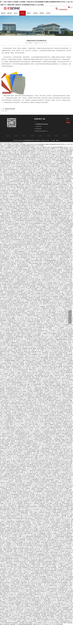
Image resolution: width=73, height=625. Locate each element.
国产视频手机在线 (46, 361)
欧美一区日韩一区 (65, 446)
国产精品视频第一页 (64, 184)
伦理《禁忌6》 (33, 609)
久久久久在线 (6, 263)
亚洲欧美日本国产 (67, 315)
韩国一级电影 (20, 573)
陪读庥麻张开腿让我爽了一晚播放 (30, 457)
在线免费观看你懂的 (21, 414)
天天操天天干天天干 (26, 350)
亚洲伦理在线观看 (16, 597)
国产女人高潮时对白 (68, 406)
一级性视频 (32, 573)
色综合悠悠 (54, 269)
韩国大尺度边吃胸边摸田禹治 (66, 230)
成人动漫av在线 (64, 448)
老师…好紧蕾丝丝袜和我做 (23, 153)
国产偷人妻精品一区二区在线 (16, 263)
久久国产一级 (31, 247)
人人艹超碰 (65, 472)
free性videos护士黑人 (21, 412)
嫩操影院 (21, 269)
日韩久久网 (27, 318)
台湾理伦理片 (38, 610)
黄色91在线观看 (66, 457)
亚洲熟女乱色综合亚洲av (25, 148)
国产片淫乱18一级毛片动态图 (44, 190)
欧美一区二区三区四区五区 (39, 159)
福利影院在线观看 (33, 554)
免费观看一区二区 (27, 502)
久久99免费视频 (61, 229)
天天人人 (11, 251)
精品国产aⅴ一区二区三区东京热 (17, 248)
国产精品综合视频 (28, 403)
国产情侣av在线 (20, 540)
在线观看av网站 (41, 326)
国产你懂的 (14, 452)
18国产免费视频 (66, 367)
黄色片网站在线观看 (34, 238)
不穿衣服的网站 (27, 352)
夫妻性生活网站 (52, 171)
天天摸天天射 (31, 429)
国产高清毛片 (63, 414)
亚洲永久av (13, 209)
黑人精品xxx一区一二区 (22, 339)
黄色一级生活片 (10, 448)
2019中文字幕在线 (9, 296)
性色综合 (10, 244)
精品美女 (47, 434)
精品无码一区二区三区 (63, 437)
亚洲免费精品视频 (32, 381)
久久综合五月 (54, 600)
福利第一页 (10, 503)
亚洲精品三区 (55, 399)
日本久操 (27, 186)
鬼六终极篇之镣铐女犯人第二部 (37, 217)
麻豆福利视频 (45, 548)
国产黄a (41, 466)
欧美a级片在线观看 (49, 233)
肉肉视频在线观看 (65, 473)
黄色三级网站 (15, 192)
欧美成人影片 (48, 604)
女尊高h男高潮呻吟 (68, 177)
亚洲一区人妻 (27, 250)
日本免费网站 (62, 464)
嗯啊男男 (47, 385)
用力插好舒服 (13, 309)
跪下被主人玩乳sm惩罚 (13, 269)
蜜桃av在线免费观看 (44, 415)
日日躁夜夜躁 (45, 442)
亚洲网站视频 (39, 265)
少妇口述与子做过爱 (6, 151)
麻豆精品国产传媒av (26, 253)
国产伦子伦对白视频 (36, 160)
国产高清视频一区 (21, 542)
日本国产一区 (36, 229)
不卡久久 (48, 335)
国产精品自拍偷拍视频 (8, 175)
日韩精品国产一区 (45, 487)
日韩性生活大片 (45, 227)
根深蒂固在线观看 (27, 376)
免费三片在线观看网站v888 (32, 282)
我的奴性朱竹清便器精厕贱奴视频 (63, 299)
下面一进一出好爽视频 (8, 321)
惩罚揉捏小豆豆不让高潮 (58, 242)
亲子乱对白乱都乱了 (25, 513)
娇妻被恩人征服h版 (41, 175)
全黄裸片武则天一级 (58, 445)
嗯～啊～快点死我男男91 (25, 209)
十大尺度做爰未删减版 (64, 276)
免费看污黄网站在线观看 (20, 431)
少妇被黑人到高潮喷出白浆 (10, 610)
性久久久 (5, 345)
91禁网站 (15, 566)
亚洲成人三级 (13, 262)
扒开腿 (70, 192)
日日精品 (54, 175)
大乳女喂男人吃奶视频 (67, 239)
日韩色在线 (66, 168)
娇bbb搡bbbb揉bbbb (27, 308)
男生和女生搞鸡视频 (26, 400)
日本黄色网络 (59, 232)
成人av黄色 (38, 296)
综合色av (56, 245)
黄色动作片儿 (4, 224)
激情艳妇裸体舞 (48, 557)
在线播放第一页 (41, 233)
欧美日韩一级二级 (56, 311)
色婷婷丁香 (56, 192)
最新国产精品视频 (18, 245)
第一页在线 (16, 600)
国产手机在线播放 (69, 360)
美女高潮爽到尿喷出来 (56, 493)
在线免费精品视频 (62, 218)
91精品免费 (44, 601)
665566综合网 (53, 430)
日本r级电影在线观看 (52, 367)
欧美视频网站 (13, 314)
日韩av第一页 (11, 560)
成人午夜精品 (69, 351)
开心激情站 (35, 300)
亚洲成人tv (50, 162)
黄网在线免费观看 (44, 357)
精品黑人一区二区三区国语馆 (36, 406)
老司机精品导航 (12, 163)
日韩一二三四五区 (18, 400)
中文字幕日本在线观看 (38, 177)
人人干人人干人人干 (11, 621)
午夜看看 (32, 174)
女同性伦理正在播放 (53, 352)
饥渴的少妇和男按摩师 (17, 218)
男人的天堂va (67, 186)
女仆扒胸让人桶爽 (67, 581)
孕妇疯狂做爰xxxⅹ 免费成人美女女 (11, 202)
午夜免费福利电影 (49, 575)
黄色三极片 (51, 294)
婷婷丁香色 (33, 254)
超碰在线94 (8, 411)
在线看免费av (23, 326)
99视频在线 (10, 153)
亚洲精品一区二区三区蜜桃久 (14, 324)
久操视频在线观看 (57, 426)
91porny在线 (33, 296)
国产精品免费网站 (45, 341)
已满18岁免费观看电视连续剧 (35, 341)
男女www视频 (13, 426)
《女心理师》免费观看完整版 (66, 181)
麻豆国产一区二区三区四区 (55, 278)
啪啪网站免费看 (20, 352)
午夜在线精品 (58, 400)
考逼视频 (19, 284)
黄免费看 (65, 348)
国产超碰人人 (36, 230)
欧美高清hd (12, 488)
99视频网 (34, 619)
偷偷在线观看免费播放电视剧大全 (11, 174)
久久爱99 (61, 211)
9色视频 (52, 539)
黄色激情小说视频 (64, 439)
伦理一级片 (48, 241)
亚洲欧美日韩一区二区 (48, 180)
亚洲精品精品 (55, 288)
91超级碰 (35, 196)
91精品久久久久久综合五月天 (44, 457)
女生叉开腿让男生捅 (61, 405)
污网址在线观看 (10, 279)
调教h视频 (13, 440)
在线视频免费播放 (41, 554)
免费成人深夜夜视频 (16, 402)
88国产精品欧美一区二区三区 (28, 508)
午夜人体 (25, 200)
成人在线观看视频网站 (23, 297)
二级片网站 (63, 169)
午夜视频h (13, 467)
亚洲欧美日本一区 (26, 233)
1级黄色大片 (30, 527)
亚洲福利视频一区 (26, 578)
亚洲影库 (45, 467)
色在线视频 (4, 284)
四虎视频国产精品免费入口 (63, 352)
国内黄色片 (57, 502)
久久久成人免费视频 (37, 622)
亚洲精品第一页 (28, 433)
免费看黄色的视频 (39, 573)
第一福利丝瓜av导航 (67, 189)
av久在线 (25, 291)
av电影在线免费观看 (9, 235)
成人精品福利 (61, 533)
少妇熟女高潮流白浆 (42, 339)
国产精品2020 (30, 339)
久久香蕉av (43, 493)
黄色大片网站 (57, 317)
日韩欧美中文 (56, 569)
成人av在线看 (9, 303)
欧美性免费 (24, 375)
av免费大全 (55, 189)
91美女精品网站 (51, 223)
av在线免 (27, 248)
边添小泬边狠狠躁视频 (17, 166)
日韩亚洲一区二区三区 (49, 178)
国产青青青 (38, 563)
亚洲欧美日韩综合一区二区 (42, 232)
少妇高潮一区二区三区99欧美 (19, 463)
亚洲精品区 (9, 320)
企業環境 (35, 13)
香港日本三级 (70, 606)
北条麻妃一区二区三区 (27, 409)
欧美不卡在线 (8, 290)
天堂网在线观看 (37, 436)
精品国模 (33, 598)
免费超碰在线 (48, 440)
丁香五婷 (52, 481)
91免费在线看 (69, 358)
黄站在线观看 (25, 276)
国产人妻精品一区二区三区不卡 (34, 581)
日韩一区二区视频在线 (63, 233)
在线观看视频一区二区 (57, 472)
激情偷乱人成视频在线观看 (44, 263)
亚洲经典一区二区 (12, 281)
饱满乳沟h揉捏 (30, 375)
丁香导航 (19, 150)
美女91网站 (49, 275)
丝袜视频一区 (38, 366)
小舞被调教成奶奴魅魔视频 (61, 339)
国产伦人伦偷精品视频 (8, 454)
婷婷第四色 (67, 165)
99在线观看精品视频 (38, 199)
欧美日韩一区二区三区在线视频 (31, 455)
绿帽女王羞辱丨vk (32, 166)
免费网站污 (8, 461)
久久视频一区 (25, 306)
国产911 (42, 215)
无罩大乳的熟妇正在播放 (23, 208)
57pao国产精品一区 (27, 232)
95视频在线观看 (51, 206)
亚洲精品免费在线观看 (30, 314)
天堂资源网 (2, 518)
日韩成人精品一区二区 (59, 382)
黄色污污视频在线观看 (64, 192)
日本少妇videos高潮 (50, 235)
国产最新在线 (32, 312)
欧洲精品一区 (24, 171)
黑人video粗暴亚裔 (59, 150)
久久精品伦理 (14, 361)
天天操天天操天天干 (58, 499)
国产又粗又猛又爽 (41, 256)
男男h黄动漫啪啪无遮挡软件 (24, 548)
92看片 (43, 525)
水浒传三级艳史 (63, 205)
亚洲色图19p (5, 244)
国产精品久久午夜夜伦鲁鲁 (14, 524)
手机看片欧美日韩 (40, 317)
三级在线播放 (38, 187)
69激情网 (49, 473)
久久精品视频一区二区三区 (31, 524)
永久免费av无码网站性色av (47, 610)
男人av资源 (12, 502)
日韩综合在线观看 (48, 458)
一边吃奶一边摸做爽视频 (22, 348)
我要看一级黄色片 (53, 508)
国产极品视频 (68, 160)
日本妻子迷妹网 (48, 327)
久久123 (23, 536)
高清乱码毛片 (40, 148)
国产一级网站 (34, 502)
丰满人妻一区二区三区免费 (5, 168)
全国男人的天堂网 (6, 169)
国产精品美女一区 (20, 206)
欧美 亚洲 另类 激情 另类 (39, 464)
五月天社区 (4, 189)
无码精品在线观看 (59, 263)
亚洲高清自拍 (40, 609)
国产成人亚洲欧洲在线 (56, 199)
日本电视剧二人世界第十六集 (66, 502)
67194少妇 (52, 300)
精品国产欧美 (5, 598)
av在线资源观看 (58, 239)
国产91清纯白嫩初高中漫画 (61, 273)
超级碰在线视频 (39, 551)
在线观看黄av (45, 345)
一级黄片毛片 (66, 309)
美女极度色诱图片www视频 (30, 590)
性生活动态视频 (30, 177)
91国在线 (38, 449)
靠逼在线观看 (52, 415)
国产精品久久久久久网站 (63, 329)
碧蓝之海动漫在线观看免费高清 (15, 239)
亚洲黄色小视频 (12, 397)
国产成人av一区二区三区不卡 (18, 221)
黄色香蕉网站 (36, 163)
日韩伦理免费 (56, 464)
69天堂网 (27, 197)
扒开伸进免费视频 (50, 382)
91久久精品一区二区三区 (9, 500)
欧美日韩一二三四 (32, 276)
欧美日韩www (9, 180)
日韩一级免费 (70, 157)
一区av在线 (60, 189)
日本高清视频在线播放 (22, 354)
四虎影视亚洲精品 (67, 221)
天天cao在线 (6, 485)
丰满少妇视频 (27, 338)
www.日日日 (2, 555)
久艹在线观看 (44, 424)
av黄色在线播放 (8, 561)
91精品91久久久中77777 (54, 442)
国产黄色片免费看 (10, 265)
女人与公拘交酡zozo (41, 485)
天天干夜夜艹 (18, 278)
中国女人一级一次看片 (11, 189)
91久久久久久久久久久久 (5, 211)
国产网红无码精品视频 (39, 178)
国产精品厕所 (65, 461)
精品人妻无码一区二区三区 (13, 533)
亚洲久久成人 (8, 317)
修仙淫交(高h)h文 (19, 232)
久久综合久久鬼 (34, 326)
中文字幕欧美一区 (49, 537)
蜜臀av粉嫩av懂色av (36, 165)
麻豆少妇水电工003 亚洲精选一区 (50, 148)
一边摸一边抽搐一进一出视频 (24, 203)
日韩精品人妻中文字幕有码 (18, 157)
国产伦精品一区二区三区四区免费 (15, 178)
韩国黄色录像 (21, 227)
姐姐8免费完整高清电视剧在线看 (13, 470)
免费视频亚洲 (15, 534)
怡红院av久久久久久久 (33, 510)
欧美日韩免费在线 (40, 221)
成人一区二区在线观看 (65, 271)
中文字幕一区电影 (26, 479)
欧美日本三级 (33, 338)
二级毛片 (26, 358)
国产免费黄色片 (49, 506)
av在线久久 (22, 160)
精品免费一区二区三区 (37, 467)
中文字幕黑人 (12, 604)
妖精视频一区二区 (21, 226)
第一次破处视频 (67, 284)
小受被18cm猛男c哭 (29, 591)
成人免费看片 (68, 610)
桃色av (68, 217)
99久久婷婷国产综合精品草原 (62, 279)
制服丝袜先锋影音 (57, 446)
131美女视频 (27, 364)
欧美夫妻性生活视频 (55, 205)
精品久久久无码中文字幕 (29, 279)
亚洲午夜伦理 (5, 205)
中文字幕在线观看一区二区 (57, 224)
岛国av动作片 (16, 311)
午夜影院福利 (55, 490)
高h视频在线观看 (48, 464)
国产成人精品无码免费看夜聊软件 (30, 285)
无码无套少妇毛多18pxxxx (10, 266)
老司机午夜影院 (21, 184)
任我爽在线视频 (38, 607)
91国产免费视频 (64, 336)
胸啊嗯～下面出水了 (41, 321)
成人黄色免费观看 (11, 603)
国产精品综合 (35, 235)
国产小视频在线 (34, 233)
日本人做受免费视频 (42, 582)
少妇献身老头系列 (64, 417)
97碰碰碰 (63, 384)
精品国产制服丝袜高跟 (24, 181)
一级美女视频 (43, 189)
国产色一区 (12, 341)
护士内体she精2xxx (48, 332)
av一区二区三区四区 (13, 226)
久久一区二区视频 (35, 253)
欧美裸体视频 (3, 183)
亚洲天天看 (21, 345)
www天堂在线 (14, 151)
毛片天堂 (27, 460)
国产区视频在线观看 (66, 409)
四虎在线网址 (29, 537)
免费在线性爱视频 (62, 247)
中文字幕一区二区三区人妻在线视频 (15, 399)
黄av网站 (12, 297)
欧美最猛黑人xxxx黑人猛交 (42, 186)
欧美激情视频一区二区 (61, 363)
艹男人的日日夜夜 (8, 451)
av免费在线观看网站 (18, 481)
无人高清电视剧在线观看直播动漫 (11, 184)
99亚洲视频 (54, 509)
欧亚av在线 (9, 156)
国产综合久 (20, 612)
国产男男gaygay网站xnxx (16, 177)
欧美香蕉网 (63, 426)
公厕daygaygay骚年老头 (65, 513)
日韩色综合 (19, 276)
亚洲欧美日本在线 (22, 505)
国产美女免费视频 (64, 572)
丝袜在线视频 (61, 588)
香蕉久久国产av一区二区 (37, 442)
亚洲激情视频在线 (21, 251)
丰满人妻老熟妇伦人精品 (17, 253)
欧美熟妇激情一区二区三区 (32, 533)
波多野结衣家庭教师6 (30, 147)
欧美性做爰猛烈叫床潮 (19, 358)
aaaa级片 (37, 147)
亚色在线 (29, 326)
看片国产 (44, 461)
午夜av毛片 (53, 344)
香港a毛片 (41, 420)
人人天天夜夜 (25, 247)
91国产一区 (11, 445)
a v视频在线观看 (31, 470)
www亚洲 (53, 390)
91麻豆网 (2, 147)
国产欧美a (40, 478)
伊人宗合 (39, 579)
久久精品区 (46, 166)
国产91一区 (12, 220)
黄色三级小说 (23, 482)
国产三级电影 (10, 186)
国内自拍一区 (66, 445)
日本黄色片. (56, 230)
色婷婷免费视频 (41, 241)
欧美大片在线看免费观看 (53, 296)
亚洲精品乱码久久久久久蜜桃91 (8, 434)
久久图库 (21, 169)
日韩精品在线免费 (22, 241)
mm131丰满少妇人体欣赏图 (12, 203)
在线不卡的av (27, 217)
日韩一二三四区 (14, 612)
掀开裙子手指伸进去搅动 (49, 290)
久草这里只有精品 (15, 579)
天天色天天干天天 (40, 445)
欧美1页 (56, 268)
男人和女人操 (10, 463)
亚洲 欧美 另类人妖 (51, 339)
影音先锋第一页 (55, 557)
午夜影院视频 (59, 418)
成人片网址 (57, 414)
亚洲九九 (23, 159)
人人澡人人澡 (9, 378)
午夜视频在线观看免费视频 (16, 382)
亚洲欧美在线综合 (8, 557)
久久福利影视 (28, 393)
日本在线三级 (65, 303)
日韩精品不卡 (48, 455)
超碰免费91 (58, 433)
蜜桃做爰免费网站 (55, 215)
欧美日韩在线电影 (4, 306)
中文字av (6, 503)
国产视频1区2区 (48, 505)
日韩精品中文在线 (10, 439)
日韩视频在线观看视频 (19, 220)
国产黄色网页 (6, 403)
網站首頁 (3, 13)
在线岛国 (53, 263)
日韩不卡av (49, 576)
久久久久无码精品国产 (20, 290)
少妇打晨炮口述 (48, 472)
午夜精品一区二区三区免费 (11, 200)
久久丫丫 (29, 534)
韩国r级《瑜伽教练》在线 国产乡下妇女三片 (62, 183)
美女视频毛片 (11, 506)
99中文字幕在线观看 (37, 345)
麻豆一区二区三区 (36, 421)
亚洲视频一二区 (58, 481)
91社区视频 (30, 481)
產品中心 (16, 13)
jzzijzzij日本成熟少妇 (52, 212)
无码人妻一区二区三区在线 (40, 278)
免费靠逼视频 (17, 445)
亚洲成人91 (36, 527)
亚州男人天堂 (44, 257)
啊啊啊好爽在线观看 (23, 294)
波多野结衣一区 (40, 600)
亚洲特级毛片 (67, 148)
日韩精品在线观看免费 (38, 545)
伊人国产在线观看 (65, 223)
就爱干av (20, 578)
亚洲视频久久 (46, 324)
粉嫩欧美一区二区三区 (63, 214)
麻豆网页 (21, 196)
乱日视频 (45, 338)
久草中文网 (38, 257)
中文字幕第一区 (67, 200)
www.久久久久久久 (4, 299)
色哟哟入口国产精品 (15, 379)
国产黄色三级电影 (63, 342)
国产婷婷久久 (3, 543)
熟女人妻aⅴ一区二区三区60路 (48, 156)
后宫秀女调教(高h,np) (66, 469)
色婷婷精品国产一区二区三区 (53, 257)
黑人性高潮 (30, 434)
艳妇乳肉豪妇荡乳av (18, 388)
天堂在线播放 (35, 211)
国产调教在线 (20, 478)
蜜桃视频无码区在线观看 (31, 244)
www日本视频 (28, 324)
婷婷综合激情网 (3, 606)
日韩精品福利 (37, 570)
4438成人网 (42, 549)
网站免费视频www (32, 476)
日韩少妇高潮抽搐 (65, 256)
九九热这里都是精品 (46, 522)
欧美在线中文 (22, 186)
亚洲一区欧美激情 (33, 186)
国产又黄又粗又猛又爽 (39, 269)
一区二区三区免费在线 (20, 168)
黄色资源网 (42, 604)
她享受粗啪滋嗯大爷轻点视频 (31, 408)
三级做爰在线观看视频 (31, 451)
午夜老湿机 (34, 576)
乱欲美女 (51, 238)
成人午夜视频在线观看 (28, 552)
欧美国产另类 (52, 434)
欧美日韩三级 (29, 388)
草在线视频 (30, 273)
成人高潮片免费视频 (48, 174)
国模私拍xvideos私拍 (53, 476)
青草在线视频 (6, 358)
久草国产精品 (60, 208)
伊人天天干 (11, 536)
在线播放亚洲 (6, 408)
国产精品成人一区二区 (27, 415)
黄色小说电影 (68, 330)
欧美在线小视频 (5, 154)
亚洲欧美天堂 (67, 387)
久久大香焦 (52, 335)
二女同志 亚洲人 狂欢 (64, 558)
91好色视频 (14, 412)
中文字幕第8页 (70, 162)
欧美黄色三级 (39, 516)
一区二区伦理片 (42, 311)
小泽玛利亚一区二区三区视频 (54, 169)
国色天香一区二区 (5, 254)
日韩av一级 (5, 153)
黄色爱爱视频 (25, 567)
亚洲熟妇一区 (30, 387)
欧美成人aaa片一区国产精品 (61, 381)
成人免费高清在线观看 (5, 443)
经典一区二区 (31, 269)
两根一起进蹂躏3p (25, 604)
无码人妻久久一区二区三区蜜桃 (29, 490)
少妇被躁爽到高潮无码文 (31, 321)
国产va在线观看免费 (47, 496)
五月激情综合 (14, 461)
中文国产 (20, 570)
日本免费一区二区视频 (22, 619)
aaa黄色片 (34, 566)
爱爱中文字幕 (21, 235)
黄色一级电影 (46, 551)
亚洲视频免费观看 (48, 561)
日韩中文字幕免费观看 (55, 291)
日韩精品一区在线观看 (21, 372)
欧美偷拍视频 (5, 397)
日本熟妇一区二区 (40, 426)
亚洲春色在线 (13, 512)
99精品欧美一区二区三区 (35, 151)
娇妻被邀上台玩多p (57, 282)
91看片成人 (42, 595)
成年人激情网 (51, 193)
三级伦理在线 (35, 582)
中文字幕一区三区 (36, 215)
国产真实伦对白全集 (44, 192)
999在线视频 (64, 238)
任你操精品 (7, 256)
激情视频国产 (13, 318)
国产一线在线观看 (19, 457)
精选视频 (5, 475)
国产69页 (60, 578)
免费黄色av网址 (45, 497)
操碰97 (6, 540)
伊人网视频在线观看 (68, 505)
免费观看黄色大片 (41, 560)
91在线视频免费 (51, 427)
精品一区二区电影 (57, 202)
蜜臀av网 (15, 449)
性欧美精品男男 (45, 187)
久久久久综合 (49, 524)
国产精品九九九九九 (35, 357)
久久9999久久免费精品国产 (54, 336)
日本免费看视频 (63, 162)
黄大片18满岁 (62, 166)
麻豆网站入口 (42, 168)
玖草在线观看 (13, 384)
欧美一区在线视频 (18, 493)
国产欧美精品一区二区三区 (54, 572)
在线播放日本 (59, 519)
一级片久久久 (37, 429)
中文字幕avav (63, 369)
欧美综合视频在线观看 (52, 613)
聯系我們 (42, 13)
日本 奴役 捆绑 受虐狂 (23, 370)
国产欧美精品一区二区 (7, 192)
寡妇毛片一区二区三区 (35, 206)
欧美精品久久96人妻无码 (27, 373)
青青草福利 (5, 196)
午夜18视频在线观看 (15, 367)
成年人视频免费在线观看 (55, 271)
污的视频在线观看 (20, 443)
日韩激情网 (64, 265)
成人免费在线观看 (28, 615)
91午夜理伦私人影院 (68, 193)
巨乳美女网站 (8, 323)
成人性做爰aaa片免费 (58, 622)
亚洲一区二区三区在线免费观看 (37, 347)
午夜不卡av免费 (12, 607)
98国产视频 (64, 418)
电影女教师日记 (27, 236)
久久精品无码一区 (17, 175)
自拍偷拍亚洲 (48, 205)
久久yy (29, 257)
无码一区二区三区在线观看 (42, 276)
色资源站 (8, 351)
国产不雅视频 (65, 314)
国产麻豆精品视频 (4, 163)
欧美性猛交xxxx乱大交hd (18, 454)
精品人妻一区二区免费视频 (11, 208)
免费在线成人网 (7, 531)
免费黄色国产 (52, 519)
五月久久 (14, 455)
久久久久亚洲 (9, 172)
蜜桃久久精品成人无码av (49, 220)
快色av (1, 345)
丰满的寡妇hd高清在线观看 (30, 157)
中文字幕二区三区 (27, 516)
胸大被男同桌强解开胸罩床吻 (11, 338)
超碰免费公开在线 (41, 469)
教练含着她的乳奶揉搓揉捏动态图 (29, 150)
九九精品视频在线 (28, 443)
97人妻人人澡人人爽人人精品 (50, 217)
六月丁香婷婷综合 (50, 197)
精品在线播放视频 (27, 442)
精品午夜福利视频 (50, 612)
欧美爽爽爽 (38, 363)
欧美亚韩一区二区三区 (55, 330)
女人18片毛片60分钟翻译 (60, 294)
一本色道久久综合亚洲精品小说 (21, 341)
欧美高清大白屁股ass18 (53, 563)
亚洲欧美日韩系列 (16, 172)
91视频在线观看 (23, 582)
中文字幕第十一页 (57, 256)
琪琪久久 (18, 256)
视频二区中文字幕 (36, 557)
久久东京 (7, 472)
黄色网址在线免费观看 (19, 433)
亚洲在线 (14, 572)
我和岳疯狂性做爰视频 (22, 344)
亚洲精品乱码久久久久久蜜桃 (16, 516)
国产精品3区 (3, 159)
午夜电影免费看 (27, 420)
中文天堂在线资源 (27, 478)
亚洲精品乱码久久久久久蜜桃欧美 (66, 563)
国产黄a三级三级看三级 (23, 162)
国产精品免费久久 (59, 415)
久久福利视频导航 (66, 269)
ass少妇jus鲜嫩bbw (29, 172)
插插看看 (53, 154)
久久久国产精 (5, 226)
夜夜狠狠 (14, 475)
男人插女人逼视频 (23, 533)
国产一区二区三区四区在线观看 (16, 254)
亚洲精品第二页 (65, 345)
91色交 (12, 400)
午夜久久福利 (47, 567)
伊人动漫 (8, 539)
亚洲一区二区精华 (56, 332)
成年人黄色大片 (24, 581)
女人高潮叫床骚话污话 (64, 584)
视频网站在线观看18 (24, 302)
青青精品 (33, 257)
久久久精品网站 (66, 564)
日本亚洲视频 (45, 388)
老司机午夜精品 (41, 251)
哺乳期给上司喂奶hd (53, 157)
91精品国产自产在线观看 (16, 508)
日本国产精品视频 (37, 239)
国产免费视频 (39, 584)
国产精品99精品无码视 (12, 437)
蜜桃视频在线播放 (24, 512)
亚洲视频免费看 (42, 533)
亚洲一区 (40, 548)
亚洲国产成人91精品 (59, 193)
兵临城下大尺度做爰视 (34, 405)
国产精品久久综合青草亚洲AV (51, 528)
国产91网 (54, 299)
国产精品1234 (67, 275)
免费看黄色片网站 (35, 466)
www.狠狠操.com (51, 338)
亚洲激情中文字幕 (64, 522)
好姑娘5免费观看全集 (64, 402)
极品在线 (35, 624)
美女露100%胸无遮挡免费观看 (43, 619)
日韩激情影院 (61, 420)
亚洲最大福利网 (31, 162)
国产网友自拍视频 (15, 584)
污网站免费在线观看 (49, 202)
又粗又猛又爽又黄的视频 (41, 470)
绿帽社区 (42, 475)
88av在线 (32, 458)
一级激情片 (5, 288)
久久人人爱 (18, 426)
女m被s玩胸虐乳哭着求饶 (11, 381)
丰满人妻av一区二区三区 (50, 469)
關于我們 (10, 13)
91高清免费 (39, 399)
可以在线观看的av (54, 247)
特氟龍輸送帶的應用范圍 (10, 108)
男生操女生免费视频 (28, 336)
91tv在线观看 (56, 276)
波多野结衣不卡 (9, 576)
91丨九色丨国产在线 (6, 309)
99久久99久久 (29, 290)
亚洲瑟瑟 (2, 503)
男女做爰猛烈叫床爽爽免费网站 (57, 147)
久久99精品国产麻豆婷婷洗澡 (32, 190)
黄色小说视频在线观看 (28, 545)
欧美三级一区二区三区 (66, 278)
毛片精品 (41, 180)
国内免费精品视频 (12, 206)
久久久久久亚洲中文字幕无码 (37, 184)
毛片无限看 (2, 194)
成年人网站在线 (11, 288)
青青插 (68, 509)
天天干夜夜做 (5, 479)
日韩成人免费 (59, 618)
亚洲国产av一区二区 (16, 317)
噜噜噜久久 (54, 163)
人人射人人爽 (16, 436)
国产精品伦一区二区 (14, 327)
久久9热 (35, 172)
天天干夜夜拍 (14, 411)
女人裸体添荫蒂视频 (18, 357)
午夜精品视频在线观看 (38, 375)
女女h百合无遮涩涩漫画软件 (60, 251)
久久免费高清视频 (44, 381)
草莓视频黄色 (6, 588)
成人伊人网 (62, 434)
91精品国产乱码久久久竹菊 (23, 156)
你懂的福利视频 (42, 229)
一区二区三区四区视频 (62, 268)
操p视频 (48, 291)
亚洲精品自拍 (48, 175)
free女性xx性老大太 (50, 266)
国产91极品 (9, 569)
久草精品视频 (20, 200)
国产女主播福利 (51, 239)
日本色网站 (28, 293)
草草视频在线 (33, 519)
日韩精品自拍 (40, 338)
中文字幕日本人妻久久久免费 (25, 287)
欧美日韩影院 (36, 391)
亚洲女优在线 (43, 197)
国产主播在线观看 (25, 180)
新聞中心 (29, 13)
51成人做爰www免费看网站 (33, 205)
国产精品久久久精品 (47, 309)
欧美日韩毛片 (31, 379)
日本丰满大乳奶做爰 (6, 315)
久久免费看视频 (12, 342)
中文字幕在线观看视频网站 (36, 384)
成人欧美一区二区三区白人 (43, 354)
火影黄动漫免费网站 (16, 180)
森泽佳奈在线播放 (38, 361)
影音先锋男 (50, 558)
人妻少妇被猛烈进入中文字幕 (65, 542)
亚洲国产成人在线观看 (15, 522)
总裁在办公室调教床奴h (5, 193)
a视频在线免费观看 (23, 202)
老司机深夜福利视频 (26, 284)
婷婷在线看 (50, 276)
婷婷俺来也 (62, 154)
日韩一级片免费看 (24, 402)
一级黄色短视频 (7, 467)
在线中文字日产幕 (8, 148)
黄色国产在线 (26, 595)
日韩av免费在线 (43, 242)
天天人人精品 (29, 421)
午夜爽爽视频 (59, 171)
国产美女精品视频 (38, 394)
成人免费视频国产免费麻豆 (38, 390)
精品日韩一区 (27, 206)
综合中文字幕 (39, 156)
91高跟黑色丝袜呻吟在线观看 (46, 183)
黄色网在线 (6, 273)
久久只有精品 (31, 294)
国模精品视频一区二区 (32, 344)
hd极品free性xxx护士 (48, 569)
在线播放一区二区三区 (47, 478)
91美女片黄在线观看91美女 (30, 227)
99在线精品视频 (3, 156)
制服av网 (62, 350)
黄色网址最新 (34, 351)
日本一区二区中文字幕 (37, 262)
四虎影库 (9, 224)
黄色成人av (58, 421)
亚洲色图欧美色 (68, 442)
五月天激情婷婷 (7, 209)
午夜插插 (15, 251)
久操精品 (65, 236)
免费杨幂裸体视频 (37, 536)
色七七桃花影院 (65, 491)
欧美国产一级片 (40, 166)
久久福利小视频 (51, 378)
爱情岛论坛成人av (28, 214)
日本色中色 (49, 303)
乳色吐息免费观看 (15, 223)
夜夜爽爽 (52, 570)
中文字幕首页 (21, 330)
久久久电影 (21, 488)
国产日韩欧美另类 (19, 442)
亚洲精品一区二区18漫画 (30, 187)
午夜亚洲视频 (23, 199)
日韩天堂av (10, 357)
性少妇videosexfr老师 (53, 187)
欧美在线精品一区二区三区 (36, 621)
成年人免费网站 (47, 244)
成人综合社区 (60, 153)
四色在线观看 (26, 238)
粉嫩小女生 (27, 296)
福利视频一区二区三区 (64, 296)
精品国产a (13, 473)
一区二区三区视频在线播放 (31, 251)
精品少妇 (57, 190)
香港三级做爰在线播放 (15, 581)
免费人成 (65, 227)
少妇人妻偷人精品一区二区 (51, 285)
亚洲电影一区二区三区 (28, 196)
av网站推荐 (7, 367)
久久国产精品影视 (65, 400)
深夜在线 (14, 272)
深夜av (71, 573)
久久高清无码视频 (50, 470)
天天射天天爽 (34, 412)
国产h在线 (12, 245)
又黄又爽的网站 (29, 539)
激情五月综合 (52, 355)
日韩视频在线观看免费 (60, 160)
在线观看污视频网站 (32, 348)
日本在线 (32, 318)
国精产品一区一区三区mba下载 (25, 327)
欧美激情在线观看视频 (45, 481)
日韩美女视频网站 (34, 288)
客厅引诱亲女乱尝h (27, 357)
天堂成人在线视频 (49, 256)
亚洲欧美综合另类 (27, 169)
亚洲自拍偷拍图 (57, 549)
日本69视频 (33, 516)
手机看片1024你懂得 (39, 268)
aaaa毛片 (57, 154)
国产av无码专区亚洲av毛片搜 (63, 260)
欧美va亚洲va (56, 411)
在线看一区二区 (69, 218)
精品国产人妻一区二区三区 (40, 266)
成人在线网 (43, 436)
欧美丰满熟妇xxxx (23, 311)
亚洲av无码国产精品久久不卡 (25, 487)
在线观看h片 (34, 236)
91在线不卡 (39, 169)
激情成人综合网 (66, 263)
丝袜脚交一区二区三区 (53, 329)
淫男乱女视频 (6, 268)
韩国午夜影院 (21, 575)
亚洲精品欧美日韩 (14, 169)
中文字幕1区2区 (25, 378)
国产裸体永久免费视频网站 (62, 582)
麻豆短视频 (21, 364)
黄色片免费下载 (25, 405)
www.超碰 (23, 525)
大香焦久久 (63, 180)
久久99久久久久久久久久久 (7, 449)
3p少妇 (13, 543)
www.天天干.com (34, 505)
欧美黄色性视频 (51, 414)
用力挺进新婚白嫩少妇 (50, 326)
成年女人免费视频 (60, 151)
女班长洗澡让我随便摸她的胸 (36, 212)
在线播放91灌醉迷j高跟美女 (6, 160)
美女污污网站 (47, 297)
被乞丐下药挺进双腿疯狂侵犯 (38, 327)
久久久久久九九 (48, 370)
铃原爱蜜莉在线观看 (64, 253)
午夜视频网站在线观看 (16, 323)
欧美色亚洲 (50, 408)
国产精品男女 (37, 358)
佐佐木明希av (28, 320)
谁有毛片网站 (46, 157)
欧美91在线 (51, 417)
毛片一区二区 (14, 241)
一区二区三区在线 (32, 370)
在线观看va (40, 373)
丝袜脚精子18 (10, 363)
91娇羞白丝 (9, 572)
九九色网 (16, 297)
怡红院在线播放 (35, 572)
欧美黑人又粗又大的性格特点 (45, 163)
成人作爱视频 (45, 536)
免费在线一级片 (7, 177)
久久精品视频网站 (39, 393)
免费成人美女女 (61, 245)
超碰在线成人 (53, 500)
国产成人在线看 (34, 250)
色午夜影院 (23, 524)
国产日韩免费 (33, 193)
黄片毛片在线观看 (46, 590)
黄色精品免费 (35, 615)
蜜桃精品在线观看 (57, 512)
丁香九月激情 (53, 320)
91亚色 (37, 150)
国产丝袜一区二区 (10, 250)
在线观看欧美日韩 (26, 218)
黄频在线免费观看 (63, 411)
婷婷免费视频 (19, 418)
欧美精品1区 (27, 330)
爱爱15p (16, 235)
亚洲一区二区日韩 (4, 239)
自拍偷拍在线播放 (47, 423)
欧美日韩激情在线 (45, 171)
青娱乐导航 (68, 247)
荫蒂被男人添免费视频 (35, 218)
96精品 (28, 288)
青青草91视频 (27, 384)
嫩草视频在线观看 (19, 336)
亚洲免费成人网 (54, 315)
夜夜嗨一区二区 (63, 443)
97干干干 (48, 226)
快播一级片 (24, 239)
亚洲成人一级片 (13, 594)
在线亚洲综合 (53, 151)
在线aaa (46, 248)
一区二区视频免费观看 (29, 361)
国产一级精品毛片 (17, 171)
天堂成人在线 (57, 417)
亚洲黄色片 (21, 217)
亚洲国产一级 (35, 382)
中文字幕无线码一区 (46, 224)
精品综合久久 (41, 332)
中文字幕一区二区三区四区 (28, 570)
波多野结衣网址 (45, 519)
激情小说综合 (29, 557)
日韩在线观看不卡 (15, 217)
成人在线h (22, 347)
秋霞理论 (10, 475)
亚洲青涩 (9, 344)
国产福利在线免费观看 (66, 318)
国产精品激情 (60, 172)
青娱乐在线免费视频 (45, 411)
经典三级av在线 (62, 351)
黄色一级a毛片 (40, 433)
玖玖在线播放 (13, 446)
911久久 (67, 388)
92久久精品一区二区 (40, 355)
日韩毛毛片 (33, 461)
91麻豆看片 (33, 584)
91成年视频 (45, 212)
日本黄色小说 (47, 347)
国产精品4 (19, 373)
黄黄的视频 (23, 172)
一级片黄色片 (21, 420)
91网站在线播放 (45, 302)
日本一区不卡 (49, 560)
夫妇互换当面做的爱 (65, 493)
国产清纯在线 (32, 248)
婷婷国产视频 (40, 324)
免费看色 (40, 300)
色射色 (47, 278)
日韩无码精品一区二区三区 (34, 588)
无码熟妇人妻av (59, 500)
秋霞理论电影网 (24, 205)
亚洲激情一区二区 (23, 273)
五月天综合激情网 (30, 199)
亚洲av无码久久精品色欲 (51, 159)
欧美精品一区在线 (34, 548)
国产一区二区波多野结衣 (31, 224)
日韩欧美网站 (68, 241)
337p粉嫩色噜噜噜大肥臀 (62, 590)
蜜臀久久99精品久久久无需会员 (14, 375)
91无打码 (22, 317)
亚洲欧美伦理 (12, 472)
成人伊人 (2, 473)
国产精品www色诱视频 (59, 220)
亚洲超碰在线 (18, 604)
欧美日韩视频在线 (24, 257)
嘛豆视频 (25, 269)
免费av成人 (41, 391)
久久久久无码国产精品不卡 (42, 209)
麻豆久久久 (58, 306)
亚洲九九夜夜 (27, 461)
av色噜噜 (39, 236)
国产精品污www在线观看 (38, 539)
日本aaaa (63, 266)
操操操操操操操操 (41, 330)
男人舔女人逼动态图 (53, 497)
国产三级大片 (15, 370)
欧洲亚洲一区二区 (58, 287)
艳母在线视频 (61, 187)
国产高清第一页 (35, 352)
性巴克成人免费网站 (35, 242)
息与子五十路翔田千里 (23, 554)
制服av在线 (6, 251)
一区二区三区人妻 (16, 458)
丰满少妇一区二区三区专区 (43, 281)
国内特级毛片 (63, 569)
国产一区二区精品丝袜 (63, 458)
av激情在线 (28, 505)
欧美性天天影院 (24, 417)
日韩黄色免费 (57, 372)
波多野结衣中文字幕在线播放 (63, 212)
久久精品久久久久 (62, 196)
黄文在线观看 (57, 324)
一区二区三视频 (43, 275)
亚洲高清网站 (26, 266)
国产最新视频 (29, 226)
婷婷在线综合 (66, 171)
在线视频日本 (45, 558)
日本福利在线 (62, 597)
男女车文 (53, 190)
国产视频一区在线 (18, 351)
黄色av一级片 (22, 367)
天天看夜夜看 (27, 488)
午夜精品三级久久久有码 (38, 272)
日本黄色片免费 (41, 400)
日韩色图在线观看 (55, 236)
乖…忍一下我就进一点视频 (57, 177)
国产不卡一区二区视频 (31, 309)
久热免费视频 (38, 293)
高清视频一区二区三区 (21, 314)
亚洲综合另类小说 (11, 232)
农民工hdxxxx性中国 (49, 554)
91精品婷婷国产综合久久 (28, 503)
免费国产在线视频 (55, 443)
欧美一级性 (7, 384)
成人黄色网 (14, 156)
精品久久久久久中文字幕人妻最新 (23, 342)
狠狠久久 (52, 375)
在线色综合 (70, 297)
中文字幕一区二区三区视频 (42, 476)
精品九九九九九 (52, 232)
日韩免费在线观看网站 (18, 194)
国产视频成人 (64, 403)
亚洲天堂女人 (48, 521)
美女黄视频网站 (60, 163)
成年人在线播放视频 (15, 347)
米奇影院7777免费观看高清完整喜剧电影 (40, 271)
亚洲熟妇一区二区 (12, 299)
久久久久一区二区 (65, 199)
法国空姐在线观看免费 (51, 405)
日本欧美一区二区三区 (31, 618)
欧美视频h (18, 205)
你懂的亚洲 (56, 537)
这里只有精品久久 (4, 506)
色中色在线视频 (45, 181)
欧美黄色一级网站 (62, 449)
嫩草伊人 (2, 352)
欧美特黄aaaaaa (5, 357)
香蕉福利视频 (7, 440)
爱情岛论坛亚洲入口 (9, 275)
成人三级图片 (49, 311)
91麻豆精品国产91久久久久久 (56, 308)
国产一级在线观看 (21, 151)
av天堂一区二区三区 (6, 372)
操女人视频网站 (68, 166)
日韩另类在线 (65, 156)
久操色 (42, 202)
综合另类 (3, 180)
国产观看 (17, 487)
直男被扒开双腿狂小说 (11, 464)
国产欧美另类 (46, 214)
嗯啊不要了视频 (42, 235)
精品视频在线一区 (5, 488)
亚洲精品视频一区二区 (40, 248)
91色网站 (15, 153)
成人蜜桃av (51, 358)
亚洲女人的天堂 (55, 373)
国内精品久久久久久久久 (11, 183)
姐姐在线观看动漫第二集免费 (15, 247)
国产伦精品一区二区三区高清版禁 (30, 245)
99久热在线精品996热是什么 (19, 421)
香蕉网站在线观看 (48, 177)
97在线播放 (2, 241)
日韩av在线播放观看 (34, 154)
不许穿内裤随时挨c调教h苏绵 (41, 162)
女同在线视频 (49, 189)
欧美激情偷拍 (35, 443)
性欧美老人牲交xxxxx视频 (63, 508)
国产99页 (12, 408)
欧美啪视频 (14, 531)
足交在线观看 (28, 242)
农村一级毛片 (29, 367)
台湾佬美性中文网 (29, 272)
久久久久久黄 (26, 515)
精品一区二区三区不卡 (18, 423)
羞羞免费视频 (69, 405)
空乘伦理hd (30, 171)
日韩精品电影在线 (64, 361)
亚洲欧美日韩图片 (51, 527)
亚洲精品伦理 (36, 587)
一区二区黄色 (18, 440)
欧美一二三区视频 (4, 178)
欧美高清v (68, 393)
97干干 (70, 214)
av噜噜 (51, 411)
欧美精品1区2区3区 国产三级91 (34, 202)
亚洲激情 (44, 394)
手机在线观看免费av (53, 208)
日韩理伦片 (9, 284)
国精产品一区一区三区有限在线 (52, 351)
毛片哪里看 (49, 242)
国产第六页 (34, 232)
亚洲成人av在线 (67, 163)
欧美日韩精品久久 (4, 227)
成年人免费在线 (60, 540)
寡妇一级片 (6, 519)
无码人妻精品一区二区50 (57, 576)
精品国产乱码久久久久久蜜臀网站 (22, 260)
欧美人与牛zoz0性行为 (6, 187)
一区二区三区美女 (16, 160)
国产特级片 (13, 187)
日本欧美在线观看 (44, 160)
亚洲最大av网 (45, 367)
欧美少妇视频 (52, 542)
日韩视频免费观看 (12, 484)
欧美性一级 (49, 218)
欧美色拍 (46, 193)
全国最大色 (56, 402)
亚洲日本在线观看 (64, 615)
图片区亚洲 (57, 290)
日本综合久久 (40, 592)
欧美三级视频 (13, 300)
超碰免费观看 (18, 603)
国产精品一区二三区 (37, 403)
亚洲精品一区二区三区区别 (64, 364)
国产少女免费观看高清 (57, 461)
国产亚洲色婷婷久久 (25, 154)
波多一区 (43, 236)
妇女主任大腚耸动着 (30, 332)
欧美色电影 (61, 186)
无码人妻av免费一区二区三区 (18, 499)
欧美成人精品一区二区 (7, 166)
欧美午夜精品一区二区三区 (48, 502)
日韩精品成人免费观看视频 (49, 254)
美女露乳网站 (58, 335)
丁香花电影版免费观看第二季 (10, 291)
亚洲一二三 (47, 330)
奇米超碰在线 (45, 169)
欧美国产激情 (11, 312)
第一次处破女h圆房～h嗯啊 (35, 181)
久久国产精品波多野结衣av (5, 406)
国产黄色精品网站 (27, 531)
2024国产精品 (27, 509)
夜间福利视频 (41, 505)
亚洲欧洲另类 (31, 297)
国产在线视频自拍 (13, 485)
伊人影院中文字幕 (29, 499)
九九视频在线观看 (5, 236)
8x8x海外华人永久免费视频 (25, 335)
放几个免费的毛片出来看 (45, 147)
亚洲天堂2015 (10, 157)
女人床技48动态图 (4, 607)
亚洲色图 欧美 (15, 303)
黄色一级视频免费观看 (19, 506)
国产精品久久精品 (40, 193)
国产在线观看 (7, 545)
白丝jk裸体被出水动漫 (36, 487)
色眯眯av (2, 291)
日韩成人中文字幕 (45, 336)
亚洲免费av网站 (6, 302)
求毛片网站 (38, 376)
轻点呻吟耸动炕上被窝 (61, 217)
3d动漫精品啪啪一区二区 (27, 215)
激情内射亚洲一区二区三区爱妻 (65, 408)
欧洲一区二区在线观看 (21, 165)
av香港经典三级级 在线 (66, 378)
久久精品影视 (17, 417)
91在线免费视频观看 (34, 479)
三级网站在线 (34, 579)
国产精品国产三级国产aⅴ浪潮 (10, 238)
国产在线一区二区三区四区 (55, 518)
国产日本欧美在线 (47, 199)
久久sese (2, 361)
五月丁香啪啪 (30, 391)
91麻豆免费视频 (33, 513)
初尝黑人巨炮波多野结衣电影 (14, 391)
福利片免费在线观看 (29, 220)
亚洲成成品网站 (36, 481)
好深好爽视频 (44, 613)
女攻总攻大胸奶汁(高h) (33, 208)
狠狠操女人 (41, 290)
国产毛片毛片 (13, 315)
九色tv (4, 208)
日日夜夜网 (55, 233)
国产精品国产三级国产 (18, 305)
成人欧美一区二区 (36, 189)
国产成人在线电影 (31, 494)
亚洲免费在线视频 (60, 254)
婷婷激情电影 (69, 394)
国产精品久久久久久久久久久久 (16, 259)
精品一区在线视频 (24, 587)
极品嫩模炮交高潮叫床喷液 (20, 282)
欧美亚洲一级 (14, 162)
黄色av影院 (47, 342)
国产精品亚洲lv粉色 (15, 515)
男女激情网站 (19, 233)
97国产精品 (48, 236)
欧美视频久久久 (19, 467)
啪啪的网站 (57, 527)
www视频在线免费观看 (34, 180)
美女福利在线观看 (40, 490)
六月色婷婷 (61, 516)
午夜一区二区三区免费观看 (58, 168)
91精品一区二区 (41, 211)
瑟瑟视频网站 (42, 306)
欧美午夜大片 (43, 429)
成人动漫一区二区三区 (34, 546)
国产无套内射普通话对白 (26, 522)
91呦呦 (1, 408)
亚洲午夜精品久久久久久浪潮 (34, 291)
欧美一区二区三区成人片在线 (45, 154)
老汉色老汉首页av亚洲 (40, 312)
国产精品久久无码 (23, 494)
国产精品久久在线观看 (15, 302)
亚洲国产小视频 (35, 287)
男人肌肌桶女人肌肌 (11, 285)
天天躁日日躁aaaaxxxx (53, 186)
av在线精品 (53, 273)
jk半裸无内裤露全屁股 (54, 166)
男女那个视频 (32, 323)
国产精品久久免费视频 (16, 525)
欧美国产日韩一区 (41, 172)
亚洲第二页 (28, 412)
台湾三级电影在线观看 (65, 421)
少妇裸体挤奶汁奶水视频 (16, 215)
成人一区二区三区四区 (48, 592)
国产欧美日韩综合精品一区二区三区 (17, 591)
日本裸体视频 (25, 166)
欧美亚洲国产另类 (49, 200)
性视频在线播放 (25, 493)
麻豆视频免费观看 (12, 598)
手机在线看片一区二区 (25, 458)
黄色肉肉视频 (40, 203)
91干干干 (52, 587)
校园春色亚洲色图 (5, 591)
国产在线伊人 (15, 394)
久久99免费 (67, 436)
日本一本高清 (21, 236)
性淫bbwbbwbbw (56, 369)
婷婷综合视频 (8, 162)
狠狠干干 (12, 358)
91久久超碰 (40, 288)
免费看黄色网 (42, 150)
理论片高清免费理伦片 (65, 347)
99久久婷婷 (5, 484)
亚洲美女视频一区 (52, 548)
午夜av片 (66, 242)
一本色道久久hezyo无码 (67, 209)
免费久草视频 (21, 411)
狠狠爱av (38, 475)
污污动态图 (62, 174)
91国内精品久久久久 (35, 192)
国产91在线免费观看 (46, 344)
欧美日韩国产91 (24, 445)
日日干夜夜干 (32, 551)
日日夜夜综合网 (44, 239)
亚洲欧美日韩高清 (49, 595)
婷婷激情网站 (38, 279)
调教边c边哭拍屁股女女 (39, 220)
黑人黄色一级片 (63, 591)
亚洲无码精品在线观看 (5, 516)
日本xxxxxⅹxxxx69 (9, 194)
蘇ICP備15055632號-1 (45, 140)
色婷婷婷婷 (58, 390)
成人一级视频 (17, 265)
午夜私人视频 (43, 218)
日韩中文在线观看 (60, 159)
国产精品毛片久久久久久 (31, 333)
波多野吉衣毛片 (68, 476)
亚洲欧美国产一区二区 (13, 227)
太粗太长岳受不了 (12, 373)
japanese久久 (8, 579)
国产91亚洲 (14, 414)
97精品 (70, 478)
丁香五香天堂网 (58, 156)
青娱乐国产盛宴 (66, 555)
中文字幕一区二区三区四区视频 (66, 379)
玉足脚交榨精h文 (60, 548)
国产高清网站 (13, 276)
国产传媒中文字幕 (58, 554)
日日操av (4, 469)
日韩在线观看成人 (60, 412)
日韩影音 (48, 172)
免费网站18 (34, 324)
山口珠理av (4, 510)
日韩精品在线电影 (36, 409)
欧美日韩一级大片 (44, 206)
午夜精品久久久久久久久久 (57, 309)
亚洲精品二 (64, 308)
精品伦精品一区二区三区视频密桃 (61, 197)
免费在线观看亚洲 (28, 235)
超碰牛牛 (26, 563)
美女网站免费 (9, 415)
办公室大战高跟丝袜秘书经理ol (12, 181)
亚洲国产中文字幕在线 (18, 549)
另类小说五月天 (67, 496)
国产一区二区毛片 (67, 545)
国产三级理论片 (67, 211)
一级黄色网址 (5, 269)
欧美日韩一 (61, 200)
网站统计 (58, 140)
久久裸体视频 (32, 156)
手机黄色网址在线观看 (8, 423)
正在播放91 (64, 396)
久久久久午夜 (64, 561)
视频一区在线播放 (48, 418)
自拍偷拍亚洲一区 (49, 512)
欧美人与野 (9, 370)
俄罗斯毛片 (53, 488)
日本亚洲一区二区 (49, 245)
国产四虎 (53, 455)
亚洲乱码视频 (31, 178)
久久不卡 (11, 197)
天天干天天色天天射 (45, 151)
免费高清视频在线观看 (26, 485)
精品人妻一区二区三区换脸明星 (49, 194)
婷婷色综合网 (52, 381)
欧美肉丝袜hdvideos (54, 364)
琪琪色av (70, 341)
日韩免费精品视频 (13, 403)
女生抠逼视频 (37, 200)
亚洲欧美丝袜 (20, 531)
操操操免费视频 (13, 466)
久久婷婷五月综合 (27, 423)
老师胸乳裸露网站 (6, 587)
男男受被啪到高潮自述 (57, 314)
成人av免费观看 (3, 287)
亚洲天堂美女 (24, 229)
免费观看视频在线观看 (5, 509)
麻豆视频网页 (62, 587)
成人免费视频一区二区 (39, 297)
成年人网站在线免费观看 (65, 257)
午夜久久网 (17, 500)
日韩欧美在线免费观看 (33, 263)
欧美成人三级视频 (17, 333)
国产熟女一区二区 (18, 405)
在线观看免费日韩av (25, 265)
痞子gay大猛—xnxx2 (7, 271)
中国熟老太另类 (6, 297)
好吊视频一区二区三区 (60, 165)
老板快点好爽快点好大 (27, 360)
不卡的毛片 (56, 578)
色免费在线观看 (17, 312)
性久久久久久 (24, 288)
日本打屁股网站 (40, 244)
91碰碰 (12, 351)
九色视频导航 (61, 619)
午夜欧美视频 (64, 515)
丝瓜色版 (38, 183)
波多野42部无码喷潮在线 (37, 214)
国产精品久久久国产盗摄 (14, 199)
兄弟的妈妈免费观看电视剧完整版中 (49, 431)
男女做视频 (27, 506)
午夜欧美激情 (62, 241)
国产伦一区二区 (15, 148)
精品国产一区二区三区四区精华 (32, 275)
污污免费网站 (33, 148)
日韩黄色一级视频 (61, 388)
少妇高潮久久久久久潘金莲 (34, 153)
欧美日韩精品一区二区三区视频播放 (41, 247)
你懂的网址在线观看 (21, 281)
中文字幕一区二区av (20, 272)
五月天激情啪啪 (10, 469)
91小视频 (14, 551)
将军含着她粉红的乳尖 (13, 330)
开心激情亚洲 (7, 361)
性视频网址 (61, 505)
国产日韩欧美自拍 (49, 369)
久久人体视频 (31, 417)
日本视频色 (4, 463)
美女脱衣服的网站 (30, 464)
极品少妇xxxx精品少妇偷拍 (11, 150)
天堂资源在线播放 (6, 508)
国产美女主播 (32, 363)
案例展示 (22, 13)
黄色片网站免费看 (8, 221)
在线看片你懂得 (20, 403)
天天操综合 (22, 324)
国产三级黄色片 (47, 390)
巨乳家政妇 (35, 241)
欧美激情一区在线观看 (51, 429)
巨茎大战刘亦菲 (3, 232)
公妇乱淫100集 (44, 153)
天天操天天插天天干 (49, 445)
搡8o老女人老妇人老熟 (43, 208)
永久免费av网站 (12, 233)
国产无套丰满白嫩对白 (55, 515)
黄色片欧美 (13, 212)
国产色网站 (33, 475)
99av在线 (35, 482)
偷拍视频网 (27, 151)
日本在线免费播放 (69, 533)
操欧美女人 (62, 610)
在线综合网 (63, 332)
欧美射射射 (5, 578)
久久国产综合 (65, 335)
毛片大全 (26, 439)
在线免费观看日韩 (43, 253)
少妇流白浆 (48, 493)
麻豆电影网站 (35, 226)
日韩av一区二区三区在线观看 (65, 376)
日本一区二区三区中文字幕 (64, 573)
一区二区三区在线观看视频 (48, 262)
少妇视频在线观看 (59, 354)
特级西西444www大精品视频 (60, 358)
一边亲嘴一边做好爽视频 (57, 221)
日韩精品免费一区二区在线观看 (56, 227)
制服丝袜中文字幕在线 (19, 214)
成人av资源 (19, 189)
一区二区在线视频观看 (63, 288)
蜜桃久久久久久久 (37, 171)
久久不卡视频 (65, 397)
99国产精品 (47, 211)
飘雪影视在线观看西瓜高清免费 (19, 244)
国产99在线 (33, 169)
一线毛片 (14, 569)
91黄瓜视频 (29, 390)
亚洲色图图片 (10, 350)
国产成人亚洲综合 (58, 394)
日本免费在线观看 (18, 476)
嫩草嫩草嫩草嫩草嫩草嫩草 (51, 260)
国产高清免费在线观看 (34, 197)
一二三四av (8, 525)
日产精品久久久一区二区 (64, 460)
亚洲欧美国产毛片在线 (27, 189)
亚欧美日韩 (55, 458)
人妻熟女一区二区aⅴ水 (11, 165)
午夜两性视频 (49, 564)
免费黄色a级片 (38, 397)
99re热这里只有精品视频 (39, 437)
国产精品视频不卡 (36, 415)
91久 (35, 317)
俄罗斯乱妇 (39, 344)
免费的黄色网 (37, 591)
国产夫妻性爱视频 (42, 226)
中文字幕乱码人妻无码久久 (52, 229)
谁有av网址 (61, 293)
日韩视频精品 (8, 339)
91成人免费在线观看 (66, 232)
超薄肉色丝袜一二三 (52, 601)
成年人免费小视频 (29, 159)
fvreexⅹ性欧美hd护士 (36, 308)
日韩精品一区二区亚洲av (17, 271)
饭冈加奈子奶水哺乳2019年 (63, 475)
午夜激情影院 (39, 618)
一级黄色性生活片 (46, 259)
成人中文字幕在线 (55, 293)
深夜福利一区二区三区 (52, 153)
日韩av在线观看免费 (17, 350)
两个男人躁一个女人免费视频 (57, 259)
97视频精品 (59, 269)
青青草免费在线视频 (8, 490)
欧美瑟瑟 (19, 485)
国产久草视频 (29, 163)
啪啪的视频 (29, 466)
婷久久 (36, 332)
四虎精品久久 (66, 172)
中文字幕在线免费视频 (49, 268)
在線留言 (48, 13)
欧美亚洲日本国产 (23, 436)
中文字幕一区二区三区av (54, 181)
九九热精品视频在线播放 (48, 491)
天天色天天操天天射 (66, 326)
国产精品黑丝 (58, 378)
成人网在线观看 (53, 341)
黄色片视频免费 (59, 366)
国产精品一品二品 (41, 351)
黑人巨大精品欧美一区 (44, 294)
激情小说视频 (55, 218)
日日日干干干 (28, 160)
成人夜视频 (18, 159)
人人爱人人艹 (32, 265)
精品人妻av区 (31, 200)
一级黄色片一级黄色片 (33, 512)
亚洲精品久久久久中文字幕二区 (13, 482)
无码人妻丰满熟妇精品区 (35, 299)
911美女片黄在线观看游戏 (7, 333)
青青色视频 (19, 491)
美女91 (13, 168)
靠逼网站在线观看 (20, 187)
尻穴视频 (62, 330)
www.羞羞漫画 (61, 321)
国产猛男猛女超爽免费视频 (59, 262)
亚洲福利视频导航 (56, 184)
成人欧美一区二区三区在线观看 (65, 490)
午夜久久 (28, 469)
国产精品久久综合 (17, 229)
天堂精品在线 (31, 555)
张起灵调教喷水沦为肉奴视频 (7, 476)
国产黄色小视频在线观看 (9, 417)
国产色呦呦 (22, 320)
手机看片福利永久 (7, 253)
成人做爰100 (35, 329)
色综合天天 (7, 382)
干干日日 (62, 281)
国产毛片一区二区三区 (27, 382)
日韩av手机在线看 (52, 248)
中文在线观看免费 (67, 248)
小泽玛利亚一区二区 (50, 360)
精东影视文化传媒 (67, 499)
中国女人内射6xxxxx (54, 342)
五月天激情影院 (42, 479)
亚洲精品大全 (58, 266)
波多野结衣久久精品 (61, 333)
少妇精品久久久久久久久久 (9, 260)
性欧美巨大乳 (39, 157)
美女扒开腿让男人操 (20, 393)
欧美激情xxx (68, 175)
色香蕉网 (18, 209)
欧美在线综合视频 (63, 487)
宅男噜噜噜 (14, 284)
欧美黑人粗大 (48, 488)
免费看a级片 (10, 600)
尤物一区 (10, 218)
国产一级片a (35, 373)
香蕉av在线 (64, 485)
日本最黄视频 (26, 612)
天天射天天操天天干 (47, 373)
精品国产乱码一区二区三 (30, 221)
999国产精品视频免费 (52, 333)
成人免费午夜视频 (21, 566)
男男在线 (58, 434)
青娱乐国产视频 (44, 296)
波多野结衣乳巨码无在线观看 (19, 618)
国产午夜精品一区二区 (60, 360)
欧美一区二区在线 (10, 278)
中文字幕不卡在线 (4, 409)
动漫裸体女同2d (14, 429)
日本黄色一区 (29, 165)
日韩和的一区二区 (21, 366)
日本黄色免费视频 (16, 518)
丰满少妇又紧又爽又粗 (42, 482)
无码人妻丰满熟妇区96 (14, 497)
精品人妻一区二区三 (50, 150)
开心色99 (20, 306)
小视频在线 (33, 488)
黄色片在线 (46, 587)
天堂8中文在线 (43, 291)
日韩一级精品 (5, 615)
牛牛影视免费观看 (67, 302)
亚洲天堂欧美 (8, 223)
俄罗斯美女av (20, 452)
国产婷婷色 (30, 239)
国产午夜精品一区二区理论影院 (19, 147)
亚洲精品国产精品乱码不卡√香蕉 (48, 279)
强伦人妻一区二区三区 (44, 594)
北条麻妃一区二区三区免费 (58, 275)
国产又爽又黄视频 (48, 221)
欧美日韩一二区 (51, 536)
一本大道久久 (56, 162)
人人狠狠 (23, 190)
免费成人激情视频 (13, 236)
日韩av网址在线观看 (10, 190)
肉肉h (24, 388)
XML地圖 (53, 140)
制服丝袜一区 (13, 372)
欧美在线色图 (23, 406)
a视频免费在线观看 (9, 388)
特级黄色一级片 (8, 455)
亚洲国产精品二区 (57, 238)
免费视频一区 (13, 443)
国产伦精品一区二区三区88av (52, 531)
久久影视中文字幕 (37, 387)
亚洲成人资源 (42, 484)
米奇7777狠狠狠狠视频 (11, 159)
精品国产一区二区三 (36, 350)
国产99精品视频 (56, 174)
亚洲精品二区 (25, 561)
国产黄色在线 (29, 230)
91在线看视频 (50, 424)
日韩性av (25, 387)
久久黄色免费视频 (19, 502)
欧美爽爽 (45, 598)
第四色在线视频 (34, 463)
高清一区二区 (56, 558)
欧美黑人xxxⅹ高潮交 (62, 157)
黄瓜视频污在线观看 (66, 385)
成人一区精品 (60, 148)
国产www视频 (21, 394)
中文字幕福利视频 (41, 285)
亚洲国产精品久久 (7, 402)
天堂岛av (70, 344)
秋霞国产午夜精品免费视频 (24, 174)
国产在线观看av (7, 355)
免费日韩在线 (39, 323)
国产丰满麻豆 (55, 387)
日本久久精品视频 (12, 540)
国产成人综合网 (5, 424)
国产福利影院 (34, 203)
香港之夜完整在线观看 (26, 175)
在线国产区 (11, 214)
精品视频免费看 (31, 411)
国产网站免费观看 (66, 503)
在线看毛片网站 (23, 256)
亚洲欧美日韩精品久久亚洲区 (12, 294)
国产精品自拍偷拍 (56, 463)
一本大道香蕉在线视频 (65, 272)
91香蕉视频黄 (7, 473)
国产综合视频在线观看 (45, 570)
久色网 (33, 293)
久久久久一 (39, 224)
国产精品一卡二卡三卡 (40, 305)
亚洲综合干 (61, 250)
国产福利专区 (10, 305)
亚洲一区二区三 (43, 405)
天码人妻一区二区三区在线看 (64, 552)
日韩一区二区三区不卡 (11, 595)
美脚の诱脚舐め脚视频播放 (14, 154)
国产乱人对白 (31, 358)
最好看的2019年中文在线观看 (64, 431)
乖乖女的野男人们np (36, 424)
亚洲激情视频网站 (46, 300)
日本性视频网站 (32, 563)
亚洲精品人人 (7, 585)
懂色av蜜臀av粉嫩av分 (46, 293)
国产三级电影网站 (9, 436)
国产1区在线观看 (59, 284)
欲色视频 (69, 369)
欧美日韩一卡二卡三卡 (43, 329)
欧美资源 (65, 224)
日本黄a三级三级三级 (21, 230)
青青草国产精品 (26, 254)
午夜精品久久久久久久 (12, 354)
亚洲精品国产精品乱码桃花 (39, 499)
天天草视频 (51, 192)
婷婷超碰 (16, 570)
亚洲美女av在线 (68, 154)
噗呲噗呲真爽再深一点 (42, 196)
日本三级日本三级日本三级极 (42, 314)
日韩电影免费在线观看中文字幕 (61, 178)
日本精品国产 (19, 607)
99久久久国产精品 (7, 326)
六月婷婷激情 (48, 509)
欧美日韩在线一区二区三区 (37, 423)
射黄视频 (32, 303)
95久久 (43, 385)
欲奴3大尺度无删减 (4, 373)
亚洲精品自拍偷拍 (25, 278)
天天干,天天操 (62, 399)
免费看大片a (25, 178)
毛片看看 (19, 315)
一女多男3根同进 (28, 300)
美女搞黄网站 (7, 276)
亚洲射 (70, 558)
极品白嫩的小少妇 (68, 159)
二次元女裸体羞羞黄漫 (43, 238)
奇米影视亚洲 (44, 223)
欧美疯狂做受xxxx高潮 (55, 607)
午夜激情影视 (68, 294)
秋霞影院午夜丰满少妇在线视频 (55, 357)
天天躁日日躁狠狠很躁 (34, 260)
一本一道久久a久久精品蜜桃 (58, 327)
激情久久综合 (65, 391)
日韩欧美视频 (14, 366)
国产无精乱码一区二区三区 (39, 509)
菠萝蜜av (47, 355)
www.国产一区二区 (41, 245)
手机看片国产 (19, 308)
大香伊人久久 (62, 226)
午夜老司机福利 (20, 361)
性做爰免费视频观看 (47, 184)
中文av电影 (13, 256)
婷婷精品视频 (19, 503)
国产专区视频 (3, 576)
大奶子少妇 (36, 294)
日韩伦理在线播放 (43, 578)
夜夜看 (69, 361)
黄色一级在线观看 (64, 311)
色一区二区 (42, 205)
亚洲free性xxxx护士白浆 (41, 494)
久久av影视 (44, 323)
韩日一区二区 (52, 160)
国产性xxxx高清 (57, 345)
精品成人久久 (47, 215)
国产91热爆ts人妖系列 (14, 364)
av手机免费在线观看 (54, 211)
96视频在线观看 (47, 466)
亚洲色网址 (23, 224)
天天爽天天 (67, 245)
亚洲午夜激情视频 (42, 473)
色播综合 (4, 439)
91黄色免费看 (19, 266)
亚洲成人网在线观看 (32, 445)
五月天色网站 (26, 183)
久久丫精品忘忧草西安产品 (24, 192)
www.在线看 (69, 494)
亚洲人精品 (68, 612)
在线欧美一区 (18, 190)
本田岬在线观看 (56, 610)
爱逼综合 (27, 363)
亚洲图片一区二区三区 (45, 350)
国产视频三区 (62, 442)
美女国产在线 (28, 211)
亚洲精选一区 (20, 183)
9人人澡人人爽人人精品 (27, 418)
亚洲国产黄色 (45, 616)
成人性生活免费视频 (60, 244)
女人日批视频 (57, 272)
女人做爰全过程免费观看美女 (48, 397)
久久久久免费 (50, 622)
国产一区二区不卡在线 (28, 540)
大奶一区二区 (20, 238)
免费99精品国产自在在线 (46, 387)
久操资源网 (56, 200)
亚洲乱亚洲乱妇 (42, 402)
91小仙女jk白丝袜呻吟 (10, 431)
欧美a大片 (40, 194)
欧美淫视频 (42, 200)
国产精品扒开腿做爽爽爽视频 (35, 223)
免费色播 (59, 600)
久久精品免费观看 (8, 147)
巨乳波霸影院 (13, 193)
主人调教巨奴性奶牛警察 (13, 196)
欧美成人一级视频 (58, 338)
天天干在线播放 (57, 180)
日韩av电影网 (7, 446)
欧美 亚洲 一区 (7, 347)
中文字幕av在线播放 (52, 318)
